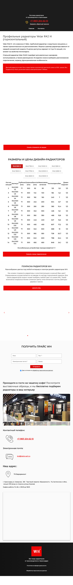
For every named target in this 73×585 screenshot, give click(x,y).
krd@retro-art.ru (23, 456)
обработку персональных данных (43, 370)
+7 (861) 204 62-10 (39, 21)
